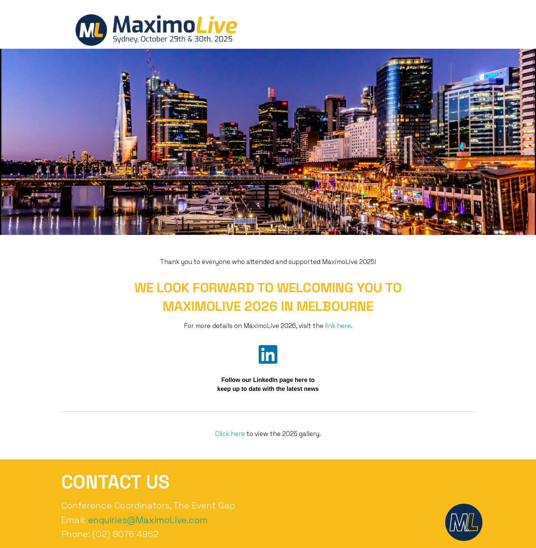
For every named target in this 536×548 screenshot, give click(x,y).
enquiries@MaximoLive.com (148, 520)
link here (338, 326)
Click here (230, 434)
